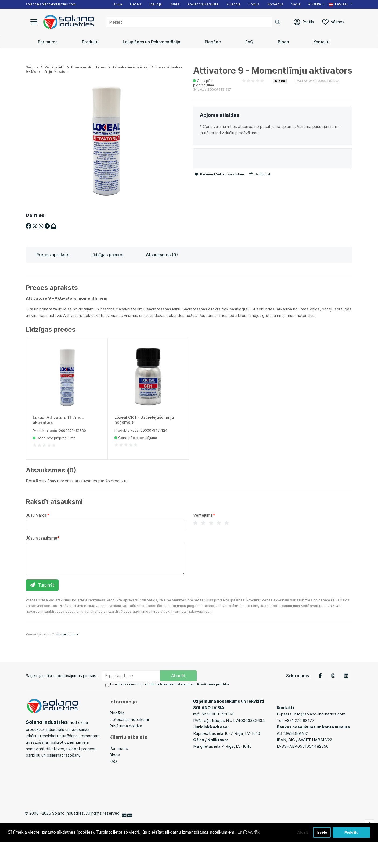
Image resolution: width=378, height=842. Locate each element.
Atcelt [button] (302, 832)
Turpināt (42, 585)
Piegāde (213, 41)
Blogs (283, 41)
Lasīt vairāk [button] (248, 832)
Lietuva (136, 4)
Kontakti (321, 41)
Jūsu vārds (36, 515)
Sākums (32, 67)
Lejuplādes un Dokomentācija (151, 41)
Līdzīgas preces (107, 254)
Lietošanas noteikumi (129, 719)
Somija (254, 4)
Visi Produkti (55, 67)
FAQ (249, 41)
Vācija (295, 4)
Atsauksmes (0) (162, 254)
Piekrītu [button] (351, 832)
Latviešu (338, 4)
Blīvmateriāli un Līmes (88, 67)
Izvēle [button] (321, 832)
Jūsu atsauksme (41, 538)
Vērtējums (203, 515)
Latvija (117, 4)
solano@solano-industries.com (51, 4)
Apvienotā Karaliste (203, 4)
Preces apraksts (52, 254)
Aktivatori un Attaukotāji (130, 67)
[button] (340, 4)
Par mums (47, 41)
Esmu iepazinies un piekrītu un (169, 684)
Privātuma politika (125, 725)
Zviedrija (233, 4)
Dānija (174, 4)
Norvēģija (275, 4)
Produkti (90, 41)
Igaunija (156, 4)
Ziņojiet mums (66, 634)
